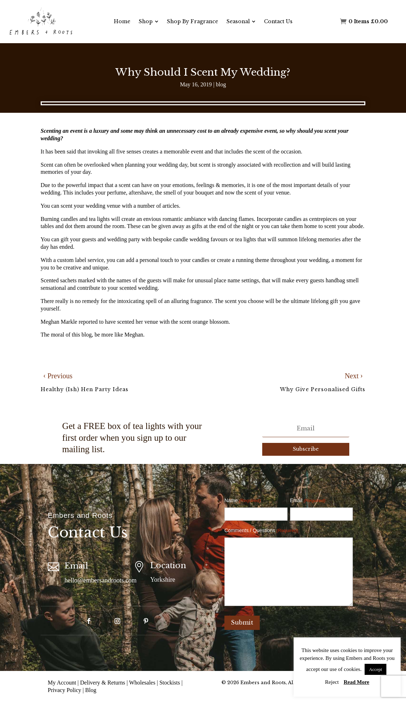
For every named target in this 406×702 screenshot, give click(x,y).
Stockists (169, 683)
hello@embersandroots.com (101, 580)
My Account (62, 683)
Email (308, 501)
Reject (332, 682)
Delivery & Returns (102, 683)
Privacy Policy (64, 690)
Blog (90, 690)
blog (221, 84)
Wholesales (142, 683)
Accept (375, 669)
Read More (356, 682)
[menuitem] (122, 21)
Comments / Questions (261, 531)
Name (242, 501)
